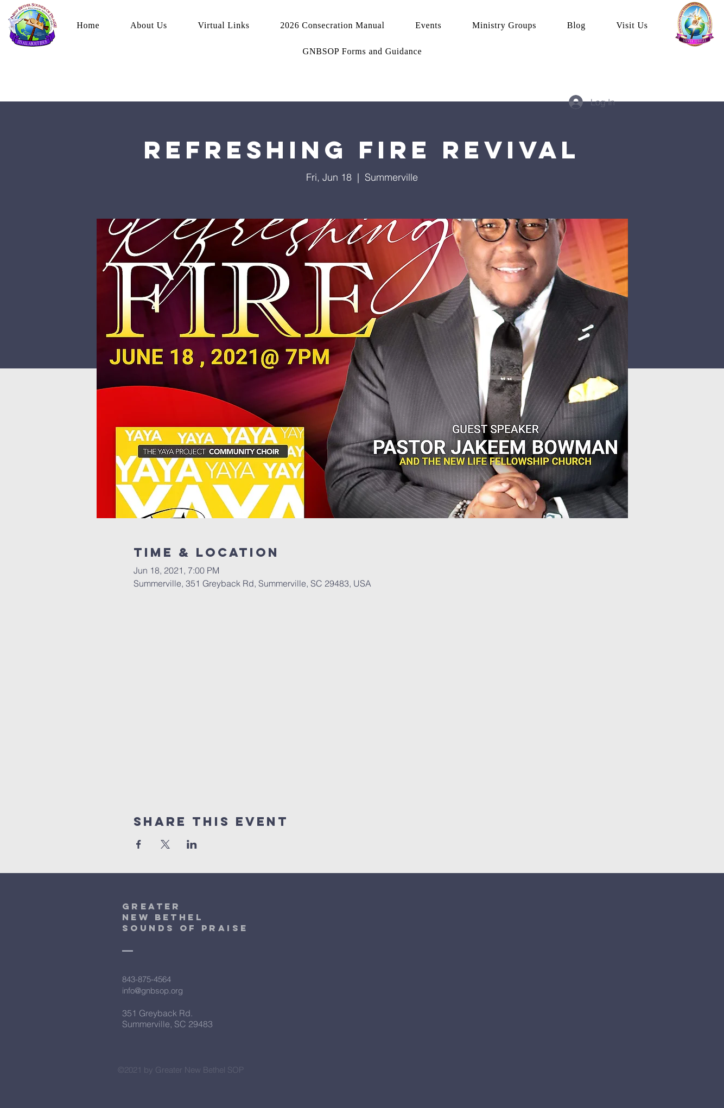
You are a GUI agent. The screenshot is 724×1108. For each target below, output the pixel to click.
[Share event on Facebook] (139, 844)
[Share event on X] (165, 844)
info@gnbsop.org (152, 990)
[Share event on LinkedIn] (192, 844)
